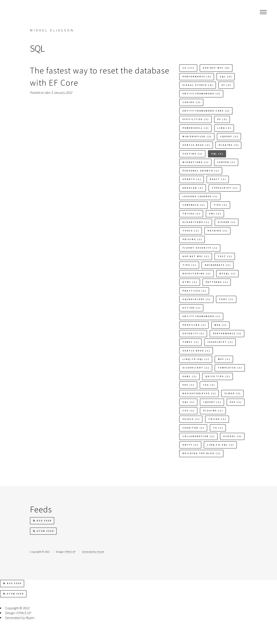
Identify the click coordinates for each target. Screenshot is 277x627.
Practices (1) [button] (195, 290)
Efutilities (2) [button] (196, 119)
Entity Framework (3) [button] (202, 93)
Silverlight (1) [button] (196, 367)
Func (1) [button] (226, 299)
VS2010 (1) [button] (191, 419)
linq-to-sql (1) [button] (220, 445)
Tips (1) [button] (221, 205)
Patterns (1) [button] (217, 282)
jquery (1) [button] (212, 402)
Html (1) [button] (190, 282)
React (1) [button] (218, 179)
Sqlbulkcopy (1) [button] (197, 299)
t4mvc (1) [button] (191, 342)
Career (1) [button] (226, 162)
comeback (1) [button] (194, 205)
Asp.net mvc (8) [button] (216, 68)
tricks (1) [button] (192, 213)
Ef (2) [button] (222, 119)
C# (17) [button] (189, 68)
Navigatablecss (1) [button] (199, 393)
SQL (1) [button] (217, 153)
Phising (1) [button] (192, 239)
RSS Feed (42, 520)
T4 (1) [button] (218, 428)
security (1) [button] (193, 333)
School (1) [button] (232, 436)
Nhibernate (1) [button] (218, 265)
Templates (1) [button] (230, 367)
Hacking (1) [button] (218, 230)
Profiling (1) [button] (194, 325)
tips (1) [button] (189, 265)
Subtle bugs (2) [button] (196, 145)
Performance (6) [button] (197, 76)
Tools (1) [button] (191, 230)
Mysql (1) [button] (227, 273)
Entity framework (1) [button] (202, 316)
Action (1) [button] (192, 307)
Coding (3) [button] (192, 102)
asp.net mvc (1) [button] (196, 256)
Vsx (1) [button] (189, 385)
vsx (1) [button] (236, 402)
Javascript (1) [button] (220, 342)
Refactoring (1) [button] (197, 273)
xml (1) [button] (215, 213)
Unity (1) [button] (191, 445)
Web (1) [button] (220, 325)
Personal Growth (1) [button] (201, 170)
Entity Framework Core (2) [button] (206, 110)
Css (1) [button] (209, 385)
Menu (263, 12)
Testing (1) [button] (193, 153)
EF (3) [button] (227, 85)
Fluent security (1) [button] (200, 248)
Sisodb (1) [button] (227, 222)
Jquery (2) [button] (229, 136)
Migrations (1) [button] (196, 162)
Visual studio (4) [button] (198, 85)
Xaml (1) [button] (190, 376)
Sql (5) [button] (226, 76)
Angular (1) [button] (193, 188)
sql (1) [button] (189, 402)
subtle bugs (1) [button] (196, 350)
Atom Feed (43, 531)
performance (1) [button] (227, 333)
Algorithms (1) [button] (196, 222)
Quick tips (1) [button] (217, 376)
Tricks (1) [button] (217, 419)
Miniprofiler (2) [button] (197, 136)
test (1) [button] (225, 256)
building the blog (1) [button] (202, 453)
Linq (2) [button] (224, 128)
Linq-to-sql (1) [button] (196, 359)
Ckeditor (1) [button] (194, 428)
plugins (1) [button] (213, 410)
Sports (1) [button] (192, 179)
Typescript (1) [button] (225, 188)
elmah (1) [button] (233, 393)
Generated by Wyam (93, 551)
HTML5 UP (70, 551)
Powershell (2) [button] (196, 128)
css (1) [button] (189, 410)
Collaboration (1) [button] (199, 436)
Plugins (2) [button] (229, 145)
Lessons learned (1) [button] (200, 196)
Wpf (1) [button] (224, 359)
